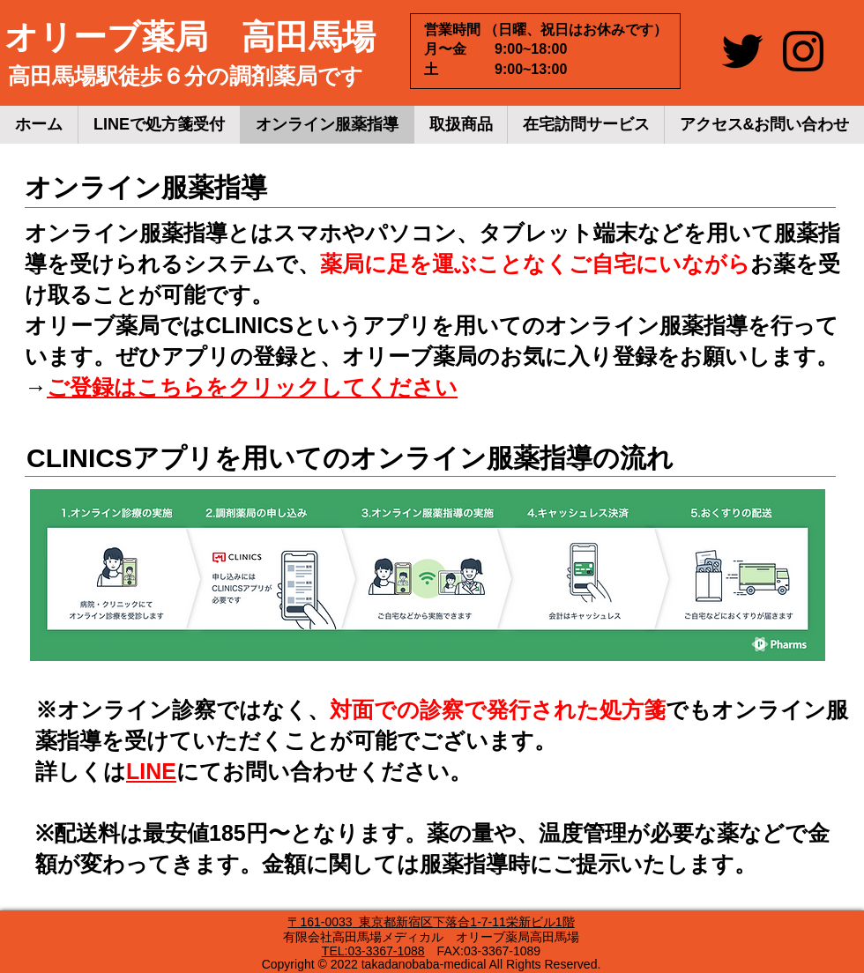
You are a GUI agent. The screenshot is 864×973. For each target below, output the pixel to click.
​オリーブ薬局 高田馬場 (190, 37)
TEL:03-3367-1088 (373, 951)
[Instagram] (803, 51)
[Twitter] (742, 51)
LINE (151, 771)
